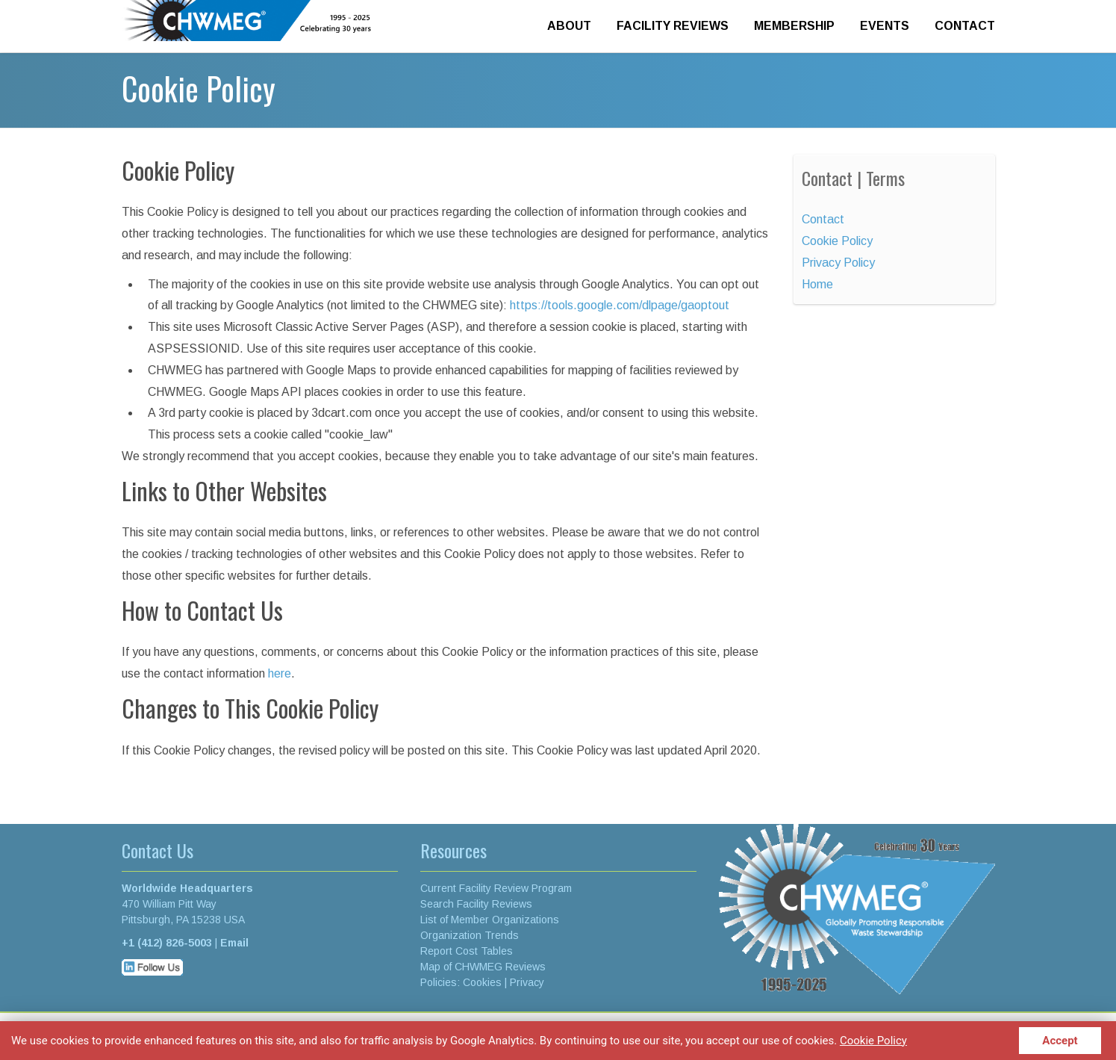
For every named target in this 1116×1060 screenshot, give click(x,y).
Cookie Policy (873, 1040)
